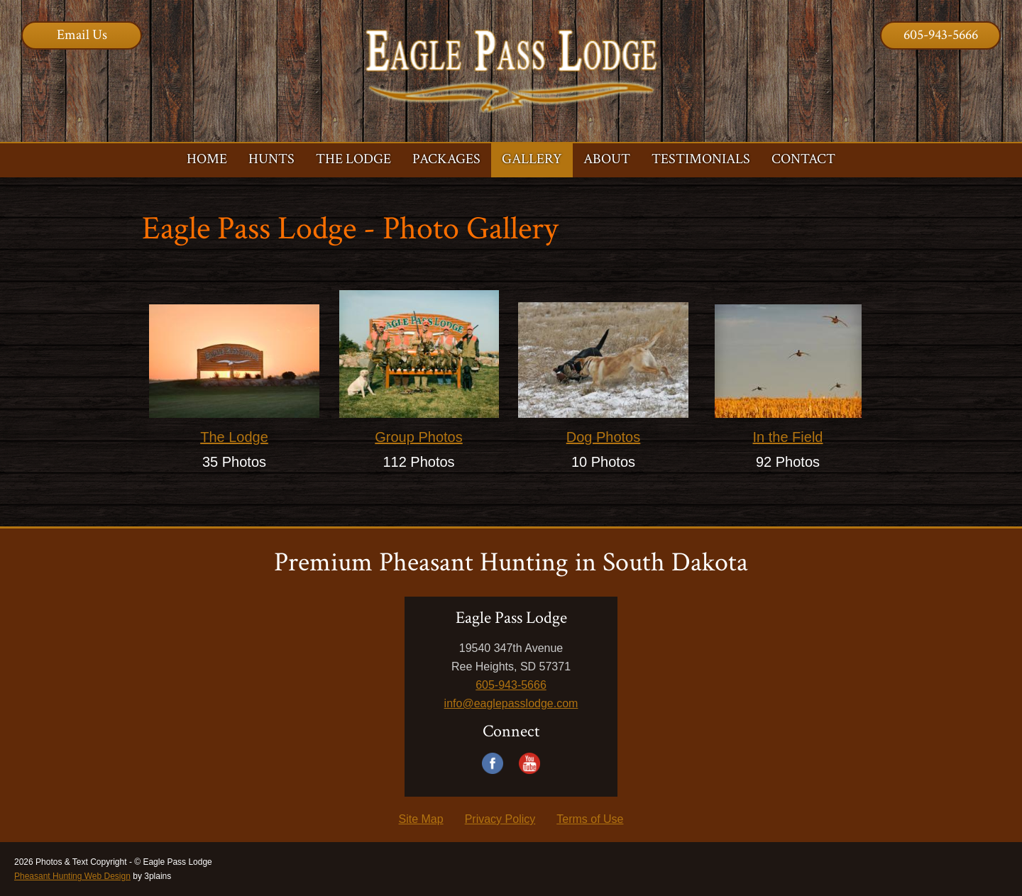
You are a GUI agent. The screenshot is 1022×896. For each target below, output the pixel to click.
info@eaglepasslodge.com (511, 703)
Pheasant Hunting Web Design (72, 876)
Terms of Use (589, 819)
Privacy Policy (500, 819)
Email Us (82, 35)
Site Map (421, 819)
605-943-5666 (940, 35)
